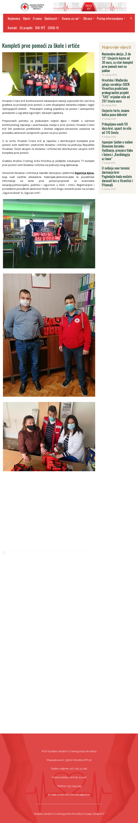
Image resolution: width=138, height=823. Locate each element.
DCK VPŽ (40, 27)
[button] (131, 18)
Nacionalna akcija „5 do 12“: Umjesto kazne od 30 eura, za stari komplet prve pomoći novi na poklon (117, 57)
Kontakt (12, 27)
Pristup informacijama (111, 18)
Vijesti (26, 18)
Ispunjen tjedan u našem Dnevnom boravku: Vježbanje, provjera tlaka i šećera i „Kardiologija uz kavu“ (116, 119)
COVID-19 (53, 27)
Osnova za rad (71, 18)
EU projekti (26, 27)
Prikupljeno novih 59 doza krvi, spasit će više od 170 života (117, 104)
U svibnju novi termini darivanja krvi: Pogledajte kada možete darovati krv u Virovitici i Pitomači (117, 138)
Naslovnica (14, 18)
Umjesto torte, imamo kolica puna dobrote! (116, 93)
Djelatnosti (52, 18)
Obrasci (88, 18)
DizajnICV (99, 812)
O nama (37, 18)
